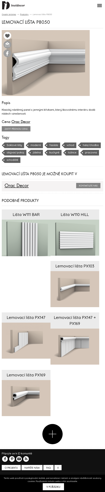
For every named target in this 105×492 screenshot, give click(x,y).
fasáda (53, 145)
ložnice (72, 152)
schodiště (12, 159)
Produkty (24, 14)
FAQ (48, 467)
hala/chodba (91, 145)
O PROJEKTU (11, 467)
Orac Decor (20, 121)
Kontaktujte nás (88, 185)
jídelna (37, 152)
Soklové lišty (14, 145)
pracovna (91, 152)
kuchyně (54, 152)
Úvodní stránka (9, 14)
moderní (36, 145)
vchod (70, 145)
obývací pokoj (15, 152)
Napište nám (32, 467)
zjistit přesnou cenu (16, 129)
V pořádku (53, 486)
